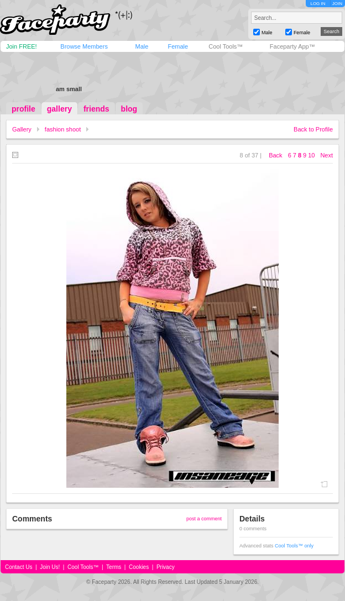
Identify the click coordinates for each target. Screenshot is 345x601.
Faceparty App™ (292, 46)
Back (275, 155)
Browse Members (84, 46)
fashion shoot (63, 129)
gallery (59, 108)
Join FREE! (21, 46)
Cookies (139, 567)
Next (326, 155)
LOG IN (317, 3)
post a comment (204, 518)
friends (96, 108)
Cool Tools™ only (294, 546)
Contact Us (18, 567)
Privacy (165, 567)
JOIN (337, 3)
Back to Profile (313, 129)
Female (178, 46)
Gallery (22, 129)
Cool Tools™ (225, 46)
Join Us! (50, 567)
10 (311, 155)
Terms (113, 567)
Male (141, 46)
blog (129, 108)
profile (23, 108)
